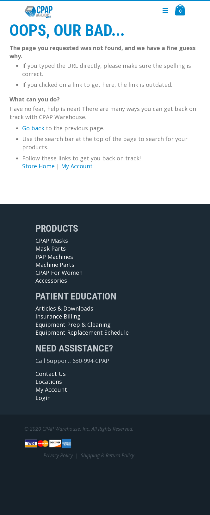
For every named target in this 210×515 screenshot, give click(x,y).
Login (43, 398)
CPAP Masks (51, 240)
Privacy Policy (58, 455)
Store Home (38, 166)
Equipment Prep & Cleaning (73, 324)
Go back (33, 128)
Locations (48, 381)
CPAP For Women (59, 272)
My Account (77, 166)
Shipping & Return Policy (107, 455)
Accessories (51, 280)
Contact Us (50, 373)
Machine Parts (54, 264)
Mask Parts (50, 248)
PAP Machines (54, 257)
